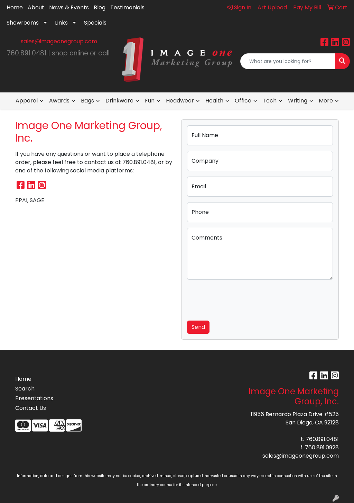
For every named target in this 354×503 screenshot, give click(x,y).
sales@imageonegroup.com (59, 41)
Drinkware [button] (119, 101)
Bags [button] (87, 101)
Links (61, 23)
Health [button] (214, 101)
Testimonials (127, 7)
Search (25, 389)
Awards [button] (59, 101)
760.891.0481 (322, 439)
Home (15, 7)
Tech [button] (270, 101)
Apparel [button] (27, 101)
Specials (95, 23)
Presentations (34, 398)
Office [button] (243, 101)
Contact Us (30, 408)
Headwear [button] (180, 101)
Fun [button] (150, 101)
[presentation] (239, 298)
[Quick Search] (287, 61)
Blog (99, 7)
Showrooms (23, 23)
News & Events (69, 7)
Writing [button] (297, 101)
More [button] (326, 101)
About (36, 7)
